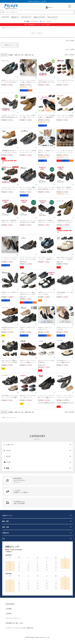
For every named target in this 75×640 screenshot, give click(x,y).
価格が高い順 (29, 55)
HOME (3, 27)
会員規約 (9, 613)
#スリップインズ (52, 17)
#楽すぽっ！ (15, 17)
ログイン (50, 7)
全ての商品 (26, 21)
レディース (34, 21)
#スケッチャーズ (26, 17)
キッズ (48, 21)
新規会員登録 (10, 604)
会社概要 (9, 608)
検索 (3, 12)
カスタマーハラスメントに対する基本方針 (19, 628)
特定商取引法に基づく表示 (14, 623)
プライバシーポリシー (13, 618)
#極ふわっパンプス (39, 17)
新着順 (11, 55)
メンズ (41, 21)
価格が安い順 (19, 55)
